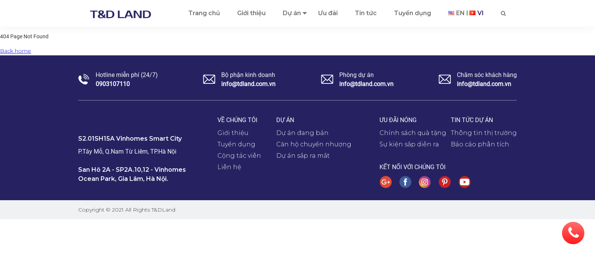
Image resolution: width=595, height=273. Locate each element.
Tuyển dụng (236, 144)
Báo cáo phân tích (480, 144)
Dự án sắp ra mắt (303, 155)
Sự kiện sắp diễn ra (409, 144)
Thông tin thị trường (484, 132)
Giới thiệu (233, 132)
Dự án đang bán (302, 132)
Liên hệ (229, 167)
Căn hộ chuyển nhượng (313, 144)
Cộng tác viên (239, 155)
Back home (15, 50)
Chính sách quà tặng (412, 132)
